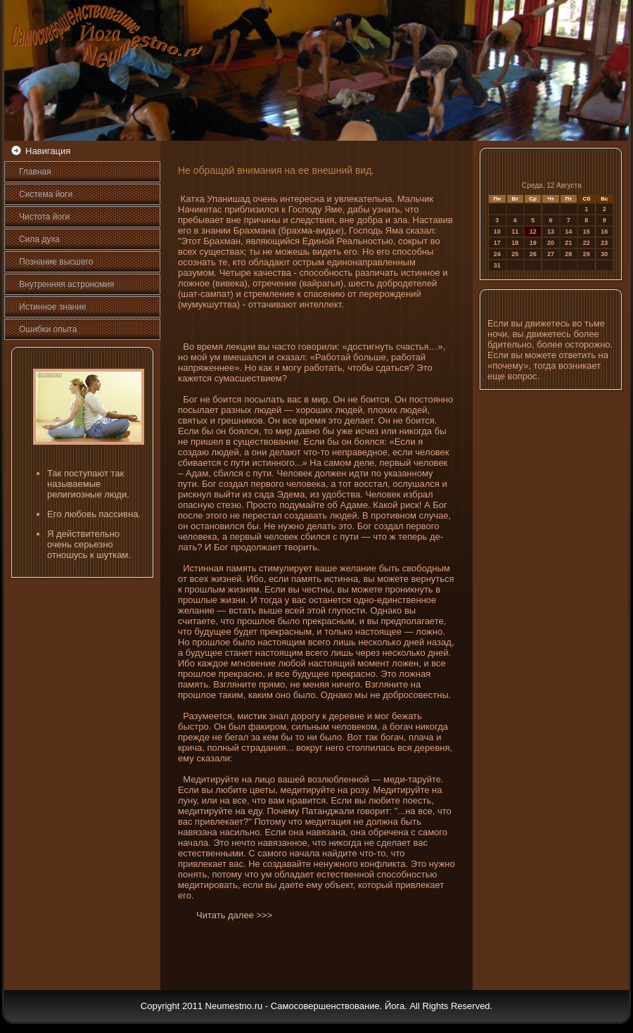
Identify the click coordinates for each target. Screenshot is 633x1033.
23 (604, 242)
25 (514, 254)
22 (586, 242)
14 (568, 231)
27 (550, 254)
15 (586, 231)
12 (533, 231)
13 (550, 231)
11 (514, 231)
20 (550, 242)
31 (497, 265)
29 (586, 254)
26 (533, 254)
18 (514, 242)
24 (497, 254)
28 (568, 254)
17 (497, 242)
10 (497, 231)
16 (604, 231)
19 (533, 242)
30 (604, 254)
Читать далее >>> (234, 915)
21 (568, 242)
